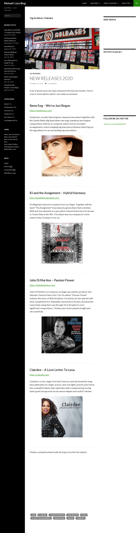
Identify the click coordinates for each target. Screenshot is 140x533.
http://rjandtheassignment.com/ (44, 198)
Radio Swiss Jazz (10, 149)
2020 (33, 515)
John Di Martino (57, 515)
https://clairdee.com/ (39, 374)
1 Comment (52, 84)
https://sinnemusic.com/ (41, 110)
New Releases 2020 (51, 78)
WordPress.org (9, 173)
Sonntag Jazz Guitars (11, 147)
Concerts (7, 111)
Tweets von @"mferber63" (114, 124)
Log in (6, 163)
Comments (9, 170)
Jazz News (94, 3)
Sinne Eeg (80, 518)
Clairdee (42, 515)
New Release (73, 515)
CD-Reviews (35, 74)
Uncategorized (9, 120)
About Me (126, 3)
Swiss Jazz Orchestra (12, 134)
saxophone (59, 518)
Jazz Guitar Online (11, 144)
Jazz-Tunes (8, 117)
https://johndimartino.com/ (42, 285)
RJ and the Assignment (41, 518)
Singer (70, 518)
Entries (8, 166)
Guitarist (7, 114)
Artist (6, 104)
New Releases (9, 46)
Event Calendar (110, 3)
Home (84, 3)
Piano (84, 515)
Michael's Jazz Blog (15, 3)
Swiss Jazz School (10, 137)
